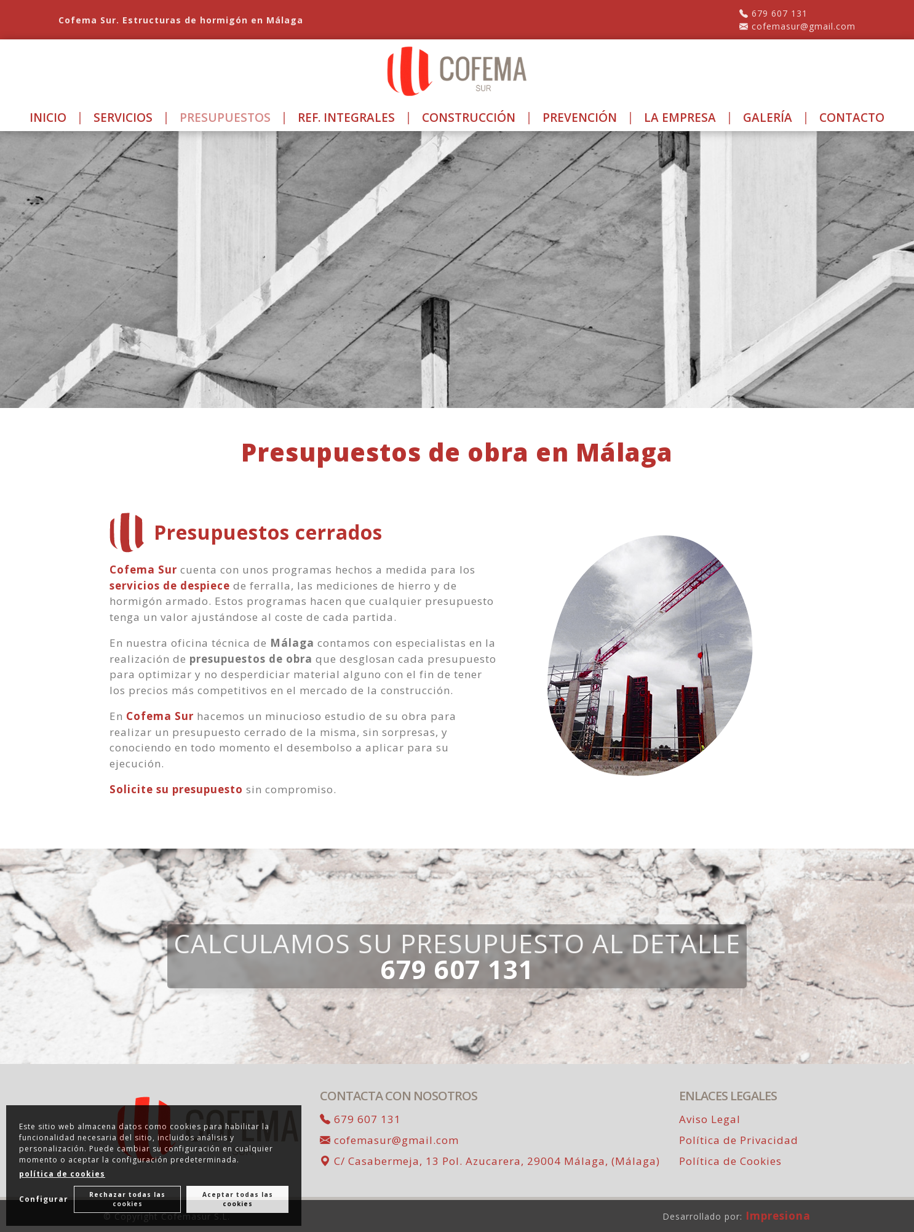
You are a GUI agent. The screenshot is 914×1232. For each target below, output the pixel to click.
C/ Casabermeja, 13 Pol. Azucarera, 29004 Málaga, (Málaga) (490, 1161)
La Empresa (680, 118)
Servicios (123, 118)
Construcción (468, 118)
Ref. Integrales (346, 118)
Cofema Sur (143, 569)
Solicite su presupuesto (176, 789)
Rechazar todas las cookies (128, 1199)
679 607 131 (773, 13)
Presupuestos (225, 118)
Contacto (851, 118)
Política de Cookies (730, 1161)
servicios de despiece (169, 585)
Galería (767, 118)
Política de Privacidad (738, 1140)
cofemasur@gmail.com (797, 26)
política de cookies (62, 1174)
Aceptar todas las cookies (237, 1199)
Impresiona (778, 1216)
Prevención (579, 118)
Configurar (43, 1199)
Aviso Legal (710, 1119)
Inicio (48, 118)
